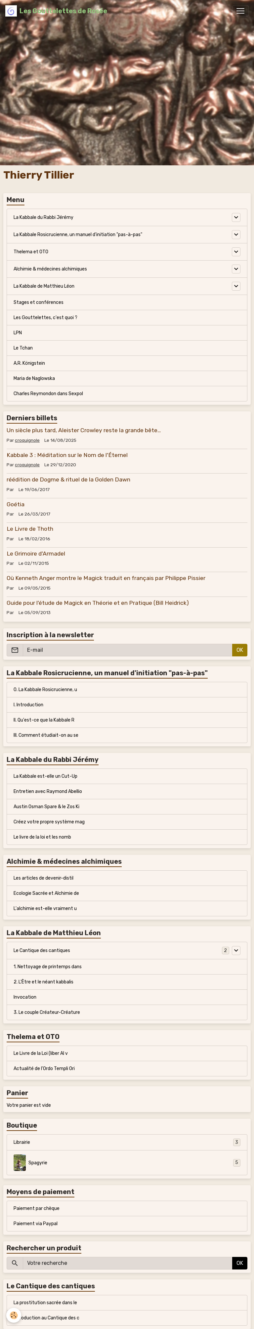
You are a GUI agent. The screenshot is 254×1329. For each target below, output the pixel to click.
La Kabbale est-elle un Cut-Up (45, 776)
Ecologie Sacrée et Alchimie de (46, 893)
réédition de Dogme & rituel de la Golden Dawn (68, 479)
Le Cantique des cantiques (42, 950)
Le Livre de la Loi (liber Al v (41, 1053)
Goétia (15, 504)
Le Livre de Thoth (30, 528)
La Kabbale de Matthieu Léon (44, 286)
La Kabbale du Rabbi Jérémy (43, 217)
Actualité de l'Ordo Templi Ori (44, 1068)
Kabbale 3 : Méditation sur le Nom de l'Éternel (67, 455)
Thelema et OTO (31, 252)
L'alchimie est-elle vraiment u (45, 908)
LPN (18, 333)
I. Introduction (28, 705)
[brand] (56, 11)
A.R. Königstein (29, 363)
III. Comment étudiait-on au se (46, 735)
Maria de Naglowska (34, 378)
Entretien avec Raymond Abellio (48, 791)
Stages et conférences (39, 302)
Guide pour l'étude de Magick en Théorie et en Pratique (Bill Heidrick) (98, 603)
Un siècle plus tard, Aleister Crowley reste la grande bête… (84, 430)
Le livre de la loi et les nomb (42, 837)
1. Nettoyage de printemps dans (48, 967)
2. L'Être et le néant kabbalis (43, 982)
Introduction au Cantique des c (46, 1318)
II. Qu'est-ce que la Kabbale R (44, 720)
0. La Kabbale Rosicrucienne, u (45, 689)
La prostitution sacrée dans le (45, 1303)
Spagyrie (127, 1162)
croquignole (27, 440)
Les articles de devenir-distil (43, 878)
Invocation (25, 997)
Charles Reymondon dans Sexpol (48, 393)
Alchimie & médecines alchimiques (50, 269)
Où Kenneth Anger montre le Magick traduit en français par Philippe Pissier (106, 578)
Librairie (127, 1142)
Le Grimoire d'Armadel (36, 553)
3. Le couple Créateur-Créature (47, 1012)
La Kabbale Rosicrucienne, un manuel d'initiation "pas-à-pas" (78, 234)
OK (239, 650)
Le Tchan (23, 348)
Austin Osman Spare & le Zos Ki (46, 807)
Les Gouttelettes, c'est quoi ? (45, 317)
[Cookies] (14, 1315)
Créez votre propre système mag (49, 822)
